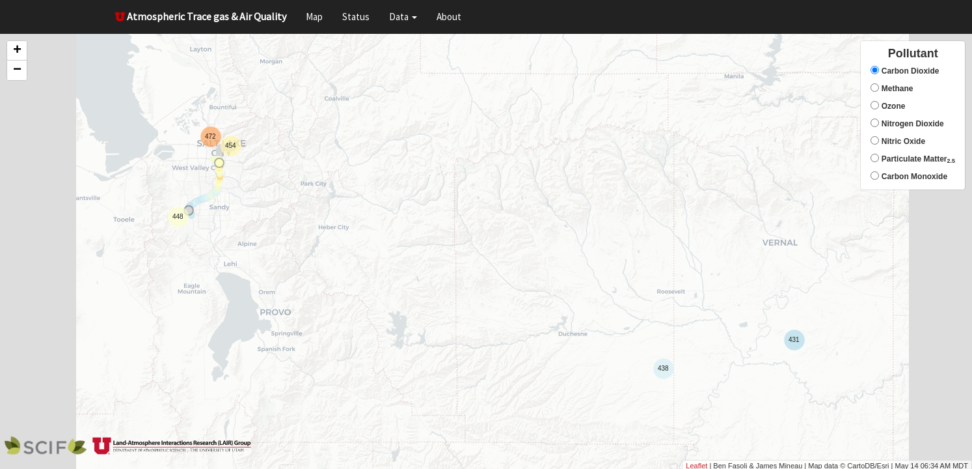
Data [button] (403, 16)
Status (356, 16)
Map (314, 16)
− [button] (17, 70)
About (449, 16)
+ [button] (17, 51)
